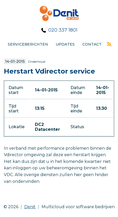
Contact (91, 44)
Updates (65, 44)
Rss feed (109, 44)
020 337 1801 (62, 30)
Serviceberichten (28, 44)
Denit (30, 206)
